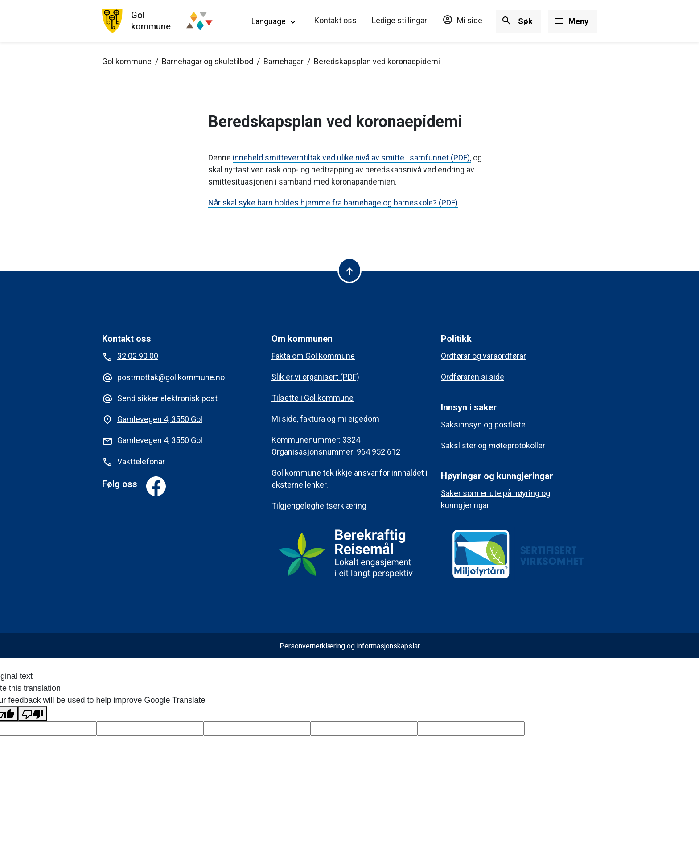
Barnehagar (283, 61)
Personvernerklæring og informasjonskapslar (350, 646)
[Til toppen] (349, 270)
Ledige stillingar (399, 20)
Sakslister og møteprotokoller (493, 445)
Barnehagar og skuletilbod (207, 61)
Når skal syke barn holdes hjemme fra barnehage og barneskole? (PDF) (333, 202)
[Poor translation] (32, 713)
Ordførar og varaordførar (483, 356)
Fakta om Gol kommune (313, 356)
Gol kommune (127, 61)
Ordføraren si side (472, 376)
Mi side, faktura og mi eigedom (325, 418)
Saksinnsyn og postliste (483, 424)
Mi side (462, 20)
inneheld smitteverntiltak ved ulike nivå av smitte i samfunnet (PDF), (352, 157)
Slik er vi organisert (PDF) (315, 376)
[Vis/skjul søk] (518, 21)
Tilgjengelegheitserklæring (318, 505)
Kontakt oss (335, 20)
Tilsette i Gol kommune (312, 397)
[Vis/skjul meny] (572, 21)
